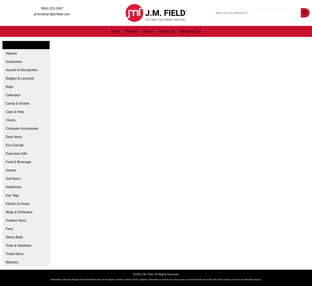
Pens (9, 229)
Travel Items (14, 254)
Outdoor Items (16, 220)
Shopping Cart (190, 31)
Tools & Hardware (18, 245)
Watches (12, 262)
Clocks (10, 120)
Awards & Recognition (22, 70)
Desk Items (14, 137)
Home (115, 31)
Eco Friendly (15, 145)
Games (11, 170)
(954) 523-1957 (52, 8)
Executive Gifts (16, 153)
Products (131, 31)
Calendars (13, 95)
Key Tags (12, 195)
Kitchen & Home (17, 203)
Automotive (14, 61)
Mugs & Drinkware (19, 212)
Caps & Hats (15, 112)
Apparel (11, 53)
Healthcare (13, 187)
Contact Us (167, 31)
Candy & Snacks (18, 103)
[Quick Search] (255, 13)
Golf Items (13, 178)
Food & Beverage (18, 162)
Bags (9, 86)
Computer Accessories (22, 128)
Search (148, 31)
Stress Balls (14, 237)
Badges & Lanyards (20, 78)
